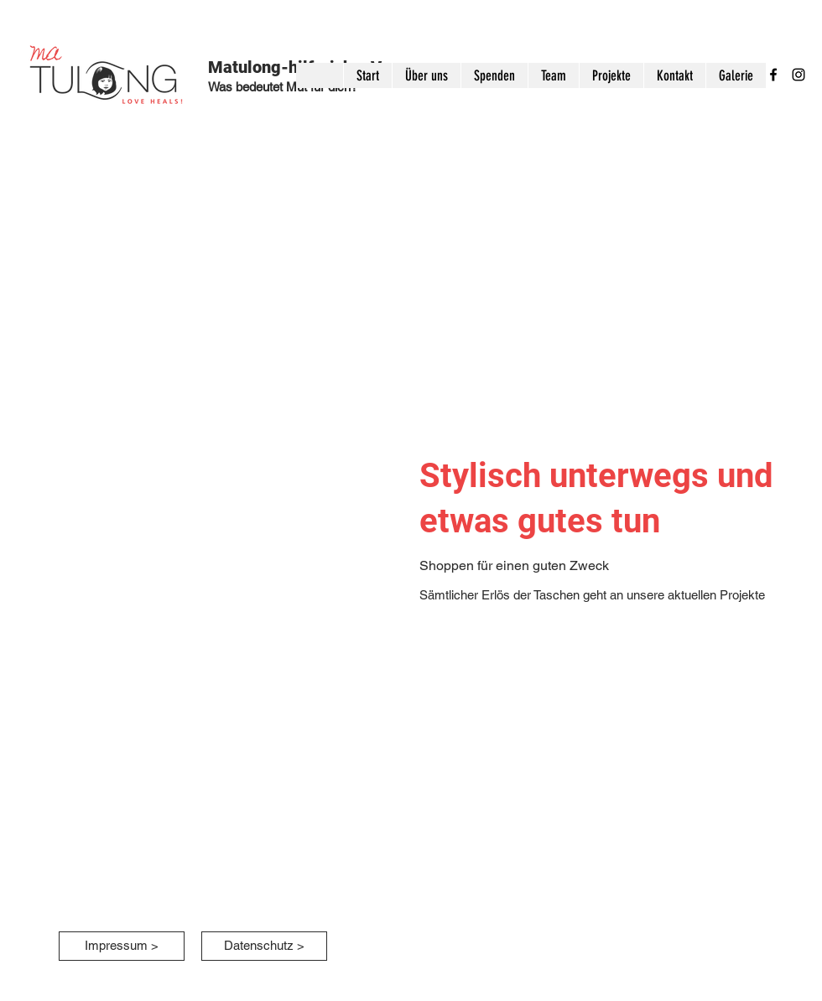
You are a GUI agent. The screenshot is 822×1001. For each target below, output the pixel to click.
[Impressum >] (122, 946)
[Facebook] (773, 74)
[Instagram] (798, 74)
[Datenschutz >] (264, 946)
